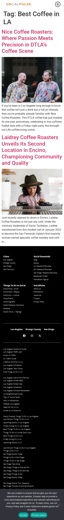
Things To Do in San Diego (14, 460)
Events (36, 263)
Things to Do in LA (10, 450)
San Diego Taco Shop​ (11, 464)
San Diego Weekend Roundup (45, 272)
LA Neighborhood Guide (13, 393)
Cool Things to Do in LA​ (12, 371)
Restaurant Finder (41, 276)
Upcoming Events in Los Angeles (16, 422)
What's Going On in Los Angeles (16, 425)
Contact (37, 298)
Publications (38, 291)
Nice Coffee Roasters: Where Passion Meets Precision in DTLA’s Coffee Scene (27, 41)
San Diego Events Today (12, 454)
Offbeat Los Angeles (11, 403)
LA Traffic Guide (9, 358)
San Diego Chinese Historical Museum (18, 486)
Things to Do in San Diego (13, 457)
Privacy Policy (39, 301)
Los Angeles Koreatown (12, 387)
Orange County (9, 262)
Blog (35, 259)
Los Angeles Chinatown (12, 365)
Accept (23, 515)
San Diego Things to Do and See (16, 470)
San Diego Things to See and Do (16, 467)
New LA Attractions (11, 400)
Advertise (37, 295)
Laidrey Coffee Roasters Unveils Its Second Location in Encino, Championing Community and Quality (32, 150)
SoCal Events (8, 298)
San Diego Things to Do (12, 474)
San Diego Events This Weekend (16, 483)
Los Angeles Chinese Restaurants (16, 390)
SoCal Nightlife (9, 301)
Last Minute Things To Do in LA (16, 419)
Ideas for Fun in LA (10, 407)
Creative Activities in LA (13, 361)
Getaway (6, 308)
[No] (59, 504)
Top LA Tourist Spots (11, 397)
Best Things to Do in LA (13, 435)
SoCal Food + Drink (10, 288)
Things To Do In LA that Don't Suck (17, 432)
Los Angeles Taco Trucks (13, 368)
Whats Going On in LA (12, 439)
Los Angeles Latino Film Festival (16, 377)
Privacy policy (39, 515)
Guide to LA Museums (12, 410)
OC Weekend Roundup (43, 269)
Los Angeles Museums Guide (14, 349)
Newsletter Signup (41, 279)
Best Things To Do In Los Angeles (16, 429)
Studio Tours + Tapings (12, 311)
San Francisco (8, 269)
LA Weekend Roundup (42, 266)
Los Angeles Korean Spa (12, 383)
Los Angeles (8, 259)
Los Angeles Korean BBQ (13, 380)
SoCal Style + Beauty (11, 291)
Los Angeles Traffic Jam (12, 351)
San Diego (7, 266)
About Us (37, 288)
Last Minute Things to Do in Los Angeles (19, 447)
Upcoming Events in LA (12, 442)
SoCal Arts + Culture (11, 295)
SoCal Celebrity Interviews (13, 305)
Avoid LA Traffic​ (9, 355)
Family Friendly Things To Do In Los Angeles (20, 416)
